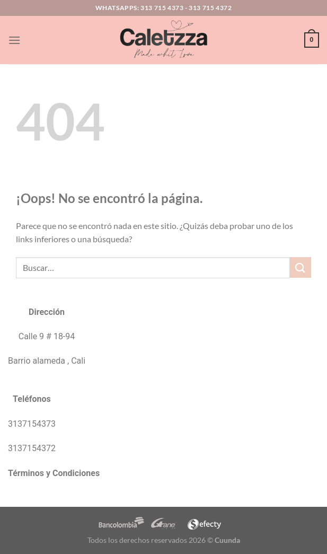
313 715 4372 (210, 8)
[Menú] (14, 40)
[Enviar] (300, 267)
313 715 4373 (161, 8)
